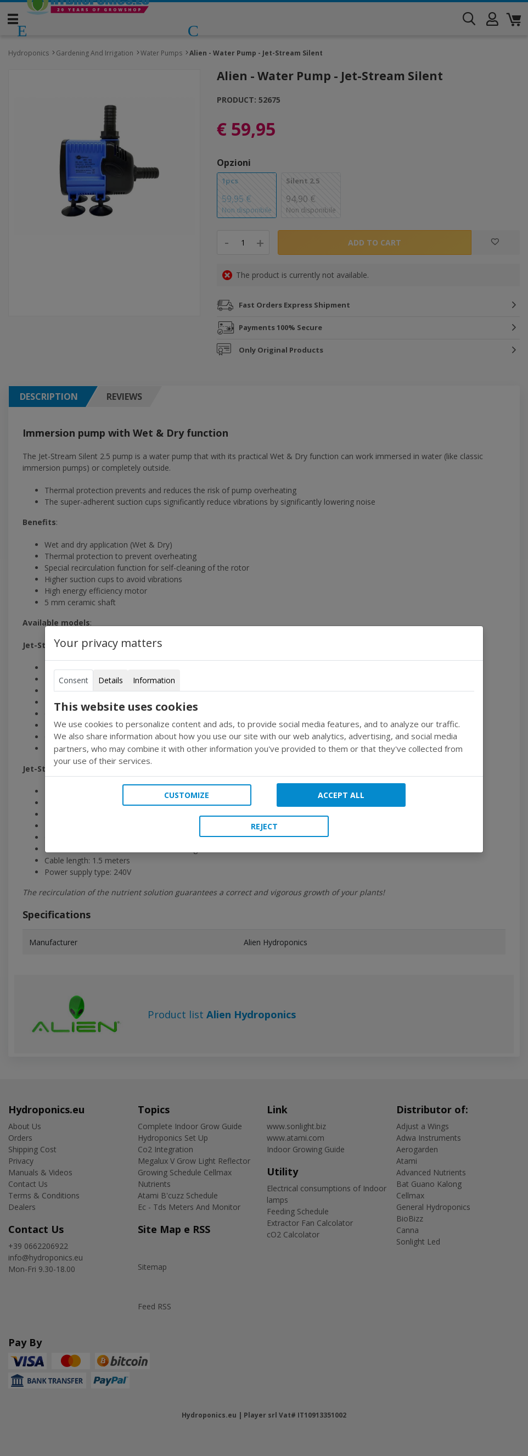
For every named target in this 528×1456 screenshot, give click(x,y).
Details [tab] (110, 680)
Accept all (341, 795)
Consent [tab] (73, 680)
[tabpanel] (264, 733)
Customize (186, 795)
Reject (264, 826)
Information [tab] (154, 680)
